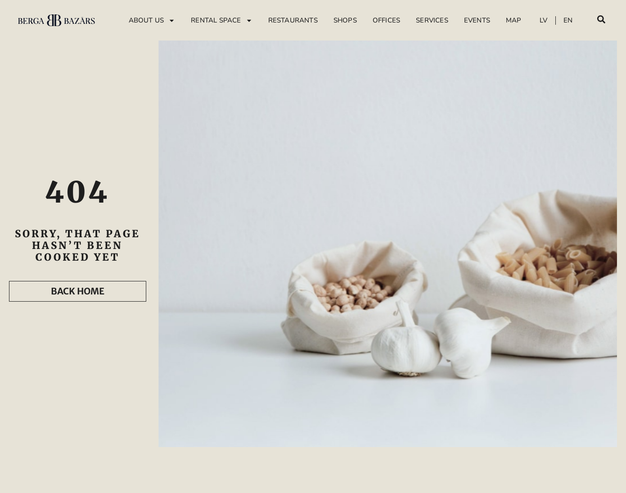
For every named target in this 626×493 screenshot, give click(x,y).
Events (477, 20)
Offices (386, 20)
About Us (152, 20)
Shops (345, 20)
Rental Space (221, 20)
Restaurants (293, 20)
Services (432, 20)
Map (514, 20)
